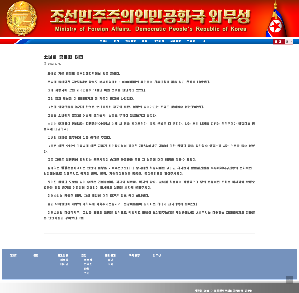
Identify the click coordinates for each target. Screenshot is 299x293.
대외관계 (159, 41)
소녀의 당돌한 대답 (63, 57)
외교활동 (130, 41)
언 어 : (279, 41)
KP (288, 41)
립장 (144, 41)
